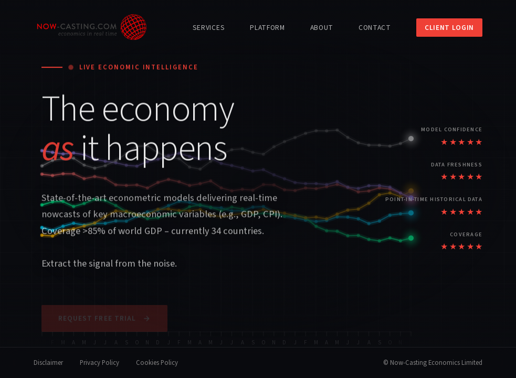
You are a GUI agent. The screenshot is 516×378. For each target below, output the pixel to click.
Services (209, 28)
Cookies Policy (157, 363)
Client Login (449, 28)
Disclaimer (48, 363)
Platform (267, 28)
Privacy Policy (99, 363)
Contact (375, 28)
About (321, 28)
